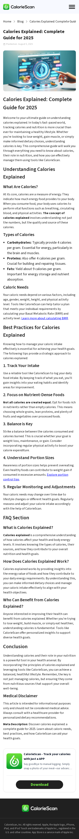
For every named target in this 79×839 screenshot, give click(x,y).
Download (39, 784)
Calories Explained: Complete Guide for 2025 (53, 21)
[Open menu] (72, 7)
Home (7, 21)
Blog (20, 21)
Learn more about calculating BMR (44, 318)
